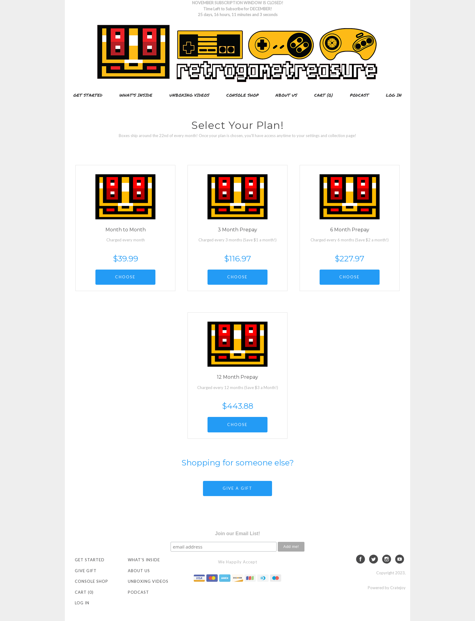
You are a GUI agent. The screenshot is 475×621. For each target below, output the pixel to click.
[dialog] (463, 609)
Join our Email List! (237, 533)
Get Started (87, 95)
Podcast (359, 95)
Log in (394, 95)
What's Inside (135, 95)
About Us (286, 95)
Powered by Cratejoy (387, 587)
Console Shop (242, 95)
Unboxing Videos (189, 95)
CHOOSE (125, 276)
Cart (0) (323, 95)
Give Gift (86, 570)
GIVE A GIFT (238, 488)
